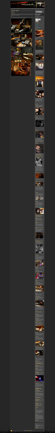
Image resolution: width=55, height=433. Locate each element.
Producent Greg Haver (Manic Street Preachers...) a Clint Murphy (39, 215)
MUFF (36, 293)
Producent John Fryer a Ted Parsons (39, 393)
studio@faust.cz (37, 427)
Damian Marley (37, 192)
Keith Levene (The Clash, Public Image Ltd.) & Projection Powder (39, 241)
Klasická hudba (37, 420)
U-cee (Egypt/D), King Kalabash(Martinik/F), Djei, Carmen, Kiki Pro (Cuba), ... (39, 400)
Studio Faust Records (27, 4)
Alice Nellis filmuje (37, 314)
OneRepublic (37, 201)
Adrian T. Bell (37, 267)
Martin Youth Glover (37, 383)
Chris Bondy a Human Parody (38, 322)
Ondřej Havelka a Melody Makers (39, 311)
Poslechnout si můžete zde (38, 154)
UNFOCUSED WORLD (38, 390)
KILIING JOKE (37, 407)
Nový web (36, 18)
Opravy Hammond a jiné (38, 296)
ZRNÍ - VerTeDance (37, 318)
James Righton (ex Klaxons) (38, 181)
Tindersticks (37, 117)
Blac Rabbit (37, 104)
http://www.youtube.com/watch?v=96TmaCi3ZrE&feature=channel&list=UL (40, 363)
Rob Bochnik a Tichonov (38, 282)
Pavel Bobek (37, 368)
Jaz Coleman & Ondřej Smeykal (39, 347)
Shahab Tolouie (37, 255)
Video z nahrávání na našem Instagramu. (39, 155)
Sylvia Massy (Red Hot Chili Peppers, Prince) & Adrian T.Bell (39, 157)
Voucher (36, 29)
